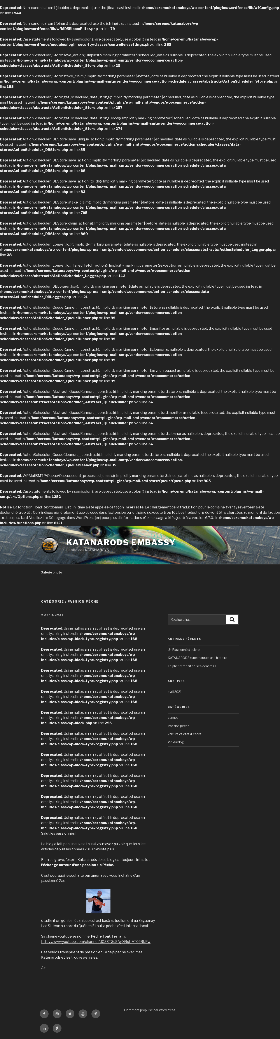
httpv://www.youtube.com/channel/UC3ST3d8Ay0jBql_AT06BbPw (95, 942)
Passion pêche (178, 726)
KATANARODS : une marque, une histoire (197, 658)
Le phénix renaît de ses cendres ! (192, 666)
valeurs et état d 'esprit (184, 734)
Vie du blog (176, 742)
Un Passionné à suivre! (184, 649)
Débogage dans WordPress (71, 518)
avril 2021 (174, 692)
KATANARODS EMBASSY (121, 542)
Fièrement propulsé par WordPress (149, 1010)
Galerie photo (51, 572)
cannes (173, 717)
